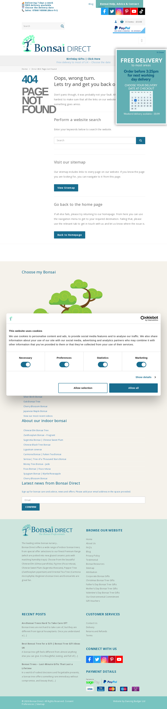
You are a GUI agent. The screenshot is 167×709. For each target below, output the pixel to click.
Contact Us (91, 623)
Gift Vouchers (93, 600)
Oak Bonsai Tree (31, 401)
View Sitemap (66, 187)
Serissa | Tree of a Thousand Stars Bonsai (44, 459)
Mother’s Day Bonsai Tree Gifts (101, 588)
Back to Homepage (69, 234)
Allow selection (83, 387)
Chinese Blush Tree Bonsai (37, 444)
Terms (101, 6)
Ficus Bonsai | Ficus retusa (37, 468)
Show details (144, 377)
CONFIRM (30, 507)
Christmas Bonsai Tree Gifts (100, 580)
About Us (91, 543)
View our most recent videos (37, 416)
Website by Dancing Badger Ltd (129, 701)
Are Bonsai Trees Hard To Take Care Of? (44, 623)
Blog (91, 4)
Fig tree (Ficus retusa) (64, 563)
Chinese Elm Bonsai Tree (36, 430)
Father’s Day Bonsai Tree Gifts (101, 584)
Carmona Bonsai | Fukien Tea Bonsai (42, 454)
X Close (160, 52)
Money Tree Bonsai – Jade (36, 464)
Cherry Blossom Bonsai (35, 406)
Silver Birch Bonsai (32, 396)
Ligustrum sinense (32, 449)
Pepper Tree (70, 567)
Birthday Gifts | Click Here (83, 58)
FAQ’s (89, 547)
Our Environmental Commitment (102, 596)
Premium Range (73, 551)
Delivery (90, 627)
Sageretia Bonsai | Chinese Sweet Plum (43, 439)
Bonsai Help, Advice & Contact (119, 3)
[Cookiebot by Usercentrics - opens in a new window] (143, 318)
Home (25, 69)
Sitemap (90, 568)
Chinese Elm (28, 563)
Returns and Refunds (96, 631)
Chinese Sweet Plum (32, 567)
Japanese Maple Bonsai (35, 411)
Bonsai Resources (95, 563)
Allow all (133, 387)
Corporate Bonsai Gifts (98, 576)
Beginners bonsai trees (47, 576)
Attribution (91, 572)
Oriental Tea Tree (61, 571)
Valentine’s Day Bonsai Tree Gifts (103, 592)
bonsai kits (69, 576)
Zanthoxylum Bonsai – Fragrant (39, 435)
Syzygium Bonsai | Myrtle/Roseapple (42, 473)
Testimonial (92, 559)
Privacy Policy (93, 555)
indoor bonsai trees (69, 547)
